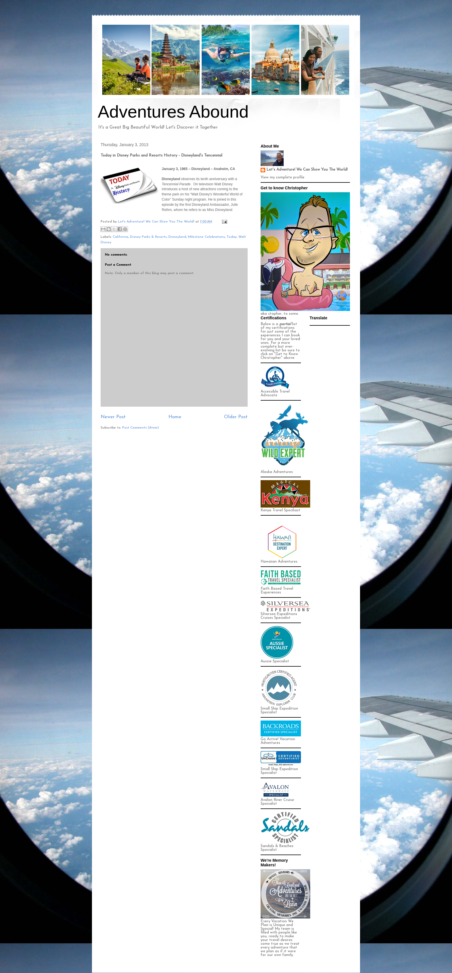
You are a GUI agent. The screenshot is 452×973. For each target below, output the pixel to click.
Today (232, 237)
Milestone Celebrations (206, 237)
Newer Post (113, 416)
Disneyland (177, 237)
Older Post (236, 416)
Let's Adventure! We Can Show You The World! (307, 169)
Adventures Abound (173, 111)
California (120, 237)
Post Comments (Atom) (140, 427)
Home (174, 416)
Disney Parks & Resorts (148, 237)
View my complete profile (282, 177)
